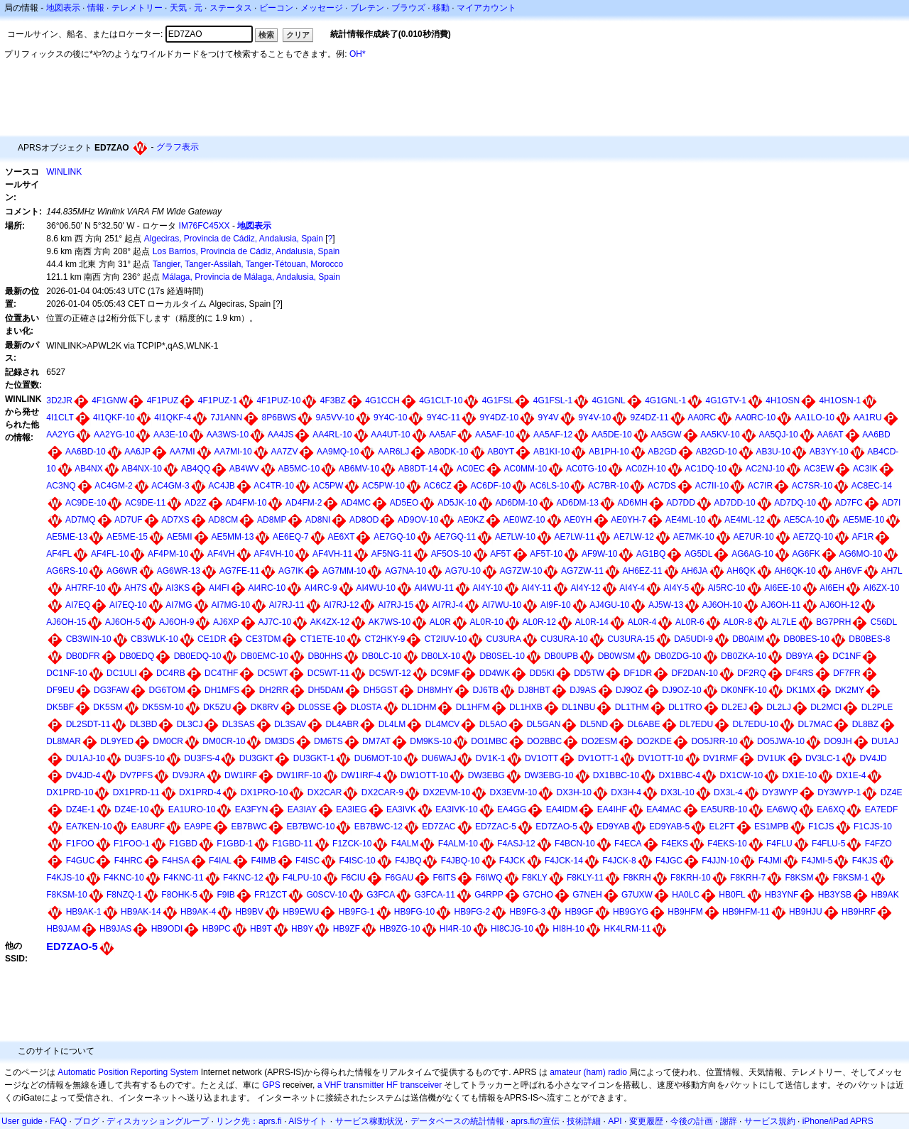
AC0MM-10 (526, 469)
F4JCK (512, 861)
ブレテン (367, 8)
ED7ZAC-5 (495, 826)
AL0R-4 (642, 622)
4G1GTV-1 (726, 400)
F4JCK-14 (564, 861)
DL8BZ (865, 724)
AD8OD (364, 520)
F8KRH (637, 878)
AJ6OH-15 (66, 622)
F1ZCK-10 (351, 844)
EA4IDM (562, 809)
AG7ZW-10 (521, 571)
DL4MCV (442, 724)
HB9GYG (630, 912)
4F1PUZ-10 (278, 400)
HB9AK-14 (141, 912)
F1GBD (183, 844)
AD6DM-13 (578, 503)
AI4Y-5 (677, 588)
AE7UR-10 (753, 537)
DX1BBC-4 (680, 775)
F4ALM (405, 844)
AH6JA (694, 571)
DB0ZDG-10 (678, 656)
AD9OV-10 (418, 520)
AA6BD (876, 435)
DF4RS (799, 673)
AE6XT (340, 537)
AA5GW (666, 435)
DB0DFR (83, 656)
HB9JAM (63, 929)
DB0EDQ (136, 656)
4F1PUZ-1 (217, 400)
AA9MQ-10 (338, 452)
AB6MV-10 (359, 469)
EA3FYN (251, 809)
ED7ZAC (438, 826)
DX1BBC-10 (616, 775)
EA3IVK (401, 809)
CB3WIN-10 (88, 639)
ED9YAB (613, 826)
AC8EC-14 (871, 486)
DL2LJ (778, 707)
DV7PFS (136, 775)
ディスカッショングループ (158, 1121)
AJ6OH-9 (176, 622)
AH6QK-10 (795, 571)
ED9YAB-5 (669, 826)
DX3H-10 (574, 792)
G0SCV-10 (326, 895)
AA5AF (442, 435)
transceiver (421, 1085)
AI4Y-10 (488, 588)
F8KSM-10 (66, 895)
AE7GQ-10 (394, 537)
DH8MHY (435, 690)
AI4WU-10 (375, 588)
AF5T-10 (546, 554)
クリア (298, 35)
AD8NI (317, 520)
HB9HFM (685, 912)
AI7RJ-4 (447, 605)
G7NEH (587, 895)
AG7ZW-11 (582, 571)
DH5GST (380, 690)
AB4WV (244, 469)
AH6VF (848, 571)
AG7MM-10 (344, 571)
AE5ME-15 (127, 537)
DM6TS (328, 741)
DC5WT (273, 673)
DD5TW (589, 673)
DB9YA (798, 656)
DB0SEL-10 (502, 656)
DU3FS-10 (144, 758)
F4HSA (176, 861)
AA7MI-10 (232, 452)
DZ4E (892, 792)
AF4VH (221, 554)
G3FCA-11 (434, 895)
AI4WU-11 (433, 588)
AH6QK (741, 571)
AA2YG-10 (114, 435)
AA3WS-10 (228, 435)
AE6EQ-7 (291, 537)
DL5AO (493, 724)
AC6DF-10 (491, 486)
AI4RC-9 (321, 588)
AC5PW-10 (383, 486)
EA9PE (198, 826)
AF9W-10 (599, 554)
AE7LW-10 (515, 537)
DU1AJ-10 (85, 758)
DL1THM (632, 707)
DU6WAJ (438, 758)
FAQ (58, 1121)
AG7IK (290, 571)
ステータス (230, 8)
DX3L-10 (677, 792)
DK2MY (849, 690)
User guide (22, 1121)
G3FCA (380, 895)
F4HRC (128, 861)
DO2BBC (544, 741)
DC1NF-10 (66, 673)
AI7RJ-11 (287, 605)
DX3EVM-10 (514, 792)
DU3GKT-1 (314, 758)
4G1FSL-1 (552, 400)
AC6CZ (438, 486)
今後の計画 (691, 1121)
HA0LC (686, 895)
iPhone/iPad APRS (837, 1121)
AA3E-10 (170, 435)
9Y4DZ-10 (498, 417)
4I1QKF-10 (114, 417)
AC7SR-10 (812, 486)
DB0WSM (617, 656)
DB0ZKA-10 (743, 656)
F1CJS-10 (873, 826)
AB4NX (88, 469)
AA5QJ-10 (778, 435)
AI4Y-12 (585, 588)
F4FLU (779, 844)
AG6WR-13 (178, 571)
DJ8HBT (534, 690)
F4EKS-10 (726, 844)
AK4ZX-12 (329, 622)
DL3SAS (238, 724)
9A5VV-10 (335, 417)
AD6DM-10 (517, 503)
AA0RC (701, 417)
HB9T (261, 929)
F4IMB (263, 861)
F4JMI (770, 861)
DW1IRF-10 (298, 775)
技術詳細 (584, 1121)
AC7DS (662, 486)
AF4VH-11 (332, 554)
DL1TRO (685, 707)
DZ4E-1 (80, 809)
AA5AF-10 (494, 435)
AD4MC (356, 503)
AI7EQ (77, 605)
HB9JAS (115, 929)
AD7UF (128, 520)
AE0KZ (470, 520)
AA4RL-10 (332, 435)
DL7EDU (696, 724)
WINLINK (64, 172)
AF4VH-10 (273, 554)
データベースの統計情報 (457, 1121)
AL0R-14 (592, 622)
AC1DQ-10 (705, 469)
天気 (178, 8)
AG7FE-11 (239, 571)
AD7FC (849, 503)
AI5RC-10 (727, 588)
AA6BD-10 (85, 452)
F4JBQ (408, 861)
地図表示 (63, 8)
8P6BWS (279, 417)
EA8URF (148, 826)
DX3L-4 (728, 792)
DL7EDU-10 (756, 724)
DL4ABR (342, 724)
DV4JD (873, 758)
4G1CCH (382, 400)
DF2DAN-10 (695, 673)
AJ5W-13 (665, 605)
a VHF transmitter (350, 1085)
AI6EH (832, 588)
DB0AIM (748, 639)
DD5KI (542, 673)
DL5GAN (543, 724)
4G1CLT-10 (440, 400)
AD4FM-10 (245, 503)
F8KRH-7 (748, 878)
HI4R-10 (456, 929)
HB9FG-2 (472, 912)
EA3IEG (351, 809)
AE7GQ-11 (456, 537)
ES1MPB (771, 826)
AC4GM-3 (170, 486)
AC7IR (760, 486)
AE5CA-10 (804, 520)
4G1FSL (498, 400)
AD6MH (633, 503)
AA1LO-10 (814, 417)
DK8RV (265, 707)
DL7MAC (815, 724)
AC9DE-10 (85, 503)
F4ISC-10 (357, 861)
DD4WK (494, 673)
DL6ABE (643, 724)
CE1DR (212, 639)
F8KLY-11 (585, 878)
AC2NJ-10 (765, 469)
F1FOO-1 (132, 844)
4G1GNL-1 (665, 400)
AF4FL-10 (110, 554)
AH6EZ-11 (642, 571)
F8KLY (535, 878)
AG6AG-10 (752, 554)
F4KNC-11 (183, 878)
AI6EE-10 (782, 588)
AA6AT (830, 435)
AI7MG (178, 605)
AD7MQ (80, 520)
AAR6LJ (393, 452)
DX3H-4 (626, 792)
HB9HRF (859, 912)
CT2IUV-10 (446, 639)
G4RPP (489, 895)
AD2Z (196, 503)
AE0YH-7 (628, 520)
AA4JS (281, 435)
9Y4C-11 (443, 417)
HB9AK (884, 895)
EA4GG (511, 809)
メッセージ (321, 8)
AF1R (863, 537)
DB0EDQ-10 (198, 656)
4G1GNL (608, 400)
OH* (357, 54)
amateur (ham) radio (588, 1072)
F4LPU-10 (302, 878)
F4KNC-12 (243, 878)
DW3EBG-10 (548, 775)
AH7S (135, 588)
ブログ (86, 1121)
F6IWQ (489, 878)
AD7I (891, 503)
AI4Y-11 (536, 588)
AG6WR (122, 571)
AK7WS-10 (389, 622)
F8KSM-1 (851, 878)
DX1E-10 (799, 775)
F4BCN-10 (575, 844)
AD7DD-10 (735, 503)
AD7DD (680, 503)
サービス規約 (769, 1121)
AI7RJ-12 (341, 605)
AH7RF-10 (85, 588)
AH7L (892, 571)
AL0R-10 (487, 622)
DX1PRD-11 (136, 792)
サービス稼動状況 (369, 1121)
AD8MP (271, 520)
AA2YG (60, 435)
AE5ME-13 (66, 537)
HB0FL (732, 895)
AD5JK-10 (457, 503)
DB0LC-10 (381, 656)
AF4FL (59, 554)
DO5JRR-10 (714, 741)
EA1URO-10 (192, 809)
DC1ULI (122, 673)
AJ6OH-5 (122, 622)
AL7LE (784, 622)
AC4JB (221, 486)
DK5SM (107, 707)
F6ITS (445, 878)
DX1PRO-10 (264, 792)
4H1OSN (783, 400)
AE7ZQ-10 (813, 537)
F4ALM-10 (458, 844)
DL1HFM (473, 707)
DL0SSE (314, 707)
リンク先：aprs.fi (249, 1121)
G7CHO (538, 895)
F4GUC (80, 861)
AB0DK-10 (448, 452)
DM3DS (280, 741)
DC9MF (444, 673)
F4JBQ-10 (460, 861)
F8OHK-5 (179, 895)
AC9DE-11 (145, 503)
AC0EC (471, 469)
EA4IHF (612, 809)
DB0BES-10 (806, 639)
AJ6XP (226, 622)
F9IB (225, 895)
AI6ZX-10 (882, 588)
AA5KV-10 (719, 435)
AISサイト (307, 1121)
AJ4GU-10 (609, 605)
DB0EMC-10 (264, 656)
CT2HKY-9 (384, 639)
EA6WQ (782, 809)
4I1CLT (59, 417)
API (614, 1121)
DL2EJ (734, 707)
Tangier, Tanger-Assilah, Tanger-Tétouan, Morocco (248, 264)
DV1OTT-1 (598, 758)
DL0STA (365, 707)
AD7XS (175, 520)
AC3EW (819, 469)
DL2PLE (877, 707)
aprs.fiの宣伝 (535, 1121)
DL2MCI (826, 707)
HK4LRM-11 (627, 929)
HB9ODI (167, 929)
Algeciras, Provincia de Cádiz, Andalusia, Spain (233, 239)
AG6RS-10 (66, 571)
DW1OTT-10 (424, 775)
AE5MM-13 (232, 537)
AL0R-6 (689, 622)
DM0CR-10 (223, 741)
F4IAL (220, 861)
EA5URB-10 (724, 809)
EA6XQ (831, 809)
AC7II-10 (712, 486)
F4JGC (668, 861)
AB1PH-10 (609, 452)
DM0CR (168, 741)
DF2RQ (751, 673)
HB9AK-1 (84, 912)
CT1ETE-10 (322, 639)
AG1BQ (650, 554)
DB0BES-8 (869, 639)
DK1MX (800, 690)
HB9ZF (346, 929)
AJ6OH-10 (722, 605)
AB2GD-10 (716, 452)
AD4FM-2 (303, 503)
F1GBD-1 (235, 844)
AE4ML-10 (685, 520)
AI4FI (219, 588)
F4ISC (307, 861)
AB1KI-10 (551, 452)
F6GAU (399, 878)
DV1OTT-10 (660, 758)
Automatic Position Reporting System (128, 1072)
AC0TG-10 (586, 469)
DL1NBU (578, 707)
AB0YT (500, 452)
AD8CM (223, 520)
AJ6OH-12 (839, 605)
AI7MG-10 (230, 605)
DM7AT (376, 741)
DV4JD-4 (83, 775)
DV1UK (772, 758)
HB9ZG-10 (399, 929)
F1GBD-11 (292, 844)
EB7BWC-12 (378, 826)
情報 (95, 8)
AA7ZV (284, 452)
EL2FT (722, 826)
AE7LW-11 (574, 537)
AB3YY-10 (829, 452)
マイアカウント (486, 8)
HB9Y (302, 929)
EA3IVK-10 (456, 809)
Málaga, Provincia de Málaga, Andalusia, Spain (251, 277)
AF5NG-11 (391, 554)
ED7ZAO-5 (556, 826)
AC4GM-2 (113, 486)
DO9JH (837, 741)
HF (392, 1085)
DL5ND (594, 724)
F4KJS (865, 861)
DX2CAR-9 (382, 792)
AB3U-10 (773, 452)
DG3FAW (111, 690)
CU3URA (503, 639)
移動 (441, 8)
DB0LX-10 (440, 656)
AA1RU (868, 417)
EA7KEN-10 (89, 826)
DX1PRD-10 (69, 792)
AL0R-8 (737, 622)
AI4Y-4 (632, 588)
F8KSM (799, 878)
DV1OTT (541, 758)
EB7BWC (249, 826)
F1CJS (821, 826)
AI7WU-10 (501, 605)
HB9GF (579, 912)
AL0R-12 (539, 622)
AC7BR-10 (608, 486)
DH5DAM (325, 690)
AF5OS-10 (451, 554)
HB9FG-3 (528, 912)
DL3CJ (190, 724)
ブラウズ (408, 8)
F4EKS (674, 844)
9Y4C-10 (390, 417)
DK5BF (60, 707)
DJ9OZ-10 (681, 690)
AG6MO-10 (861, 554)
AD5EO (404, 503)
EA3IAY (302, 809)
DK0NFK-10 (744, 690)
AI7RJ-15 (395, 605)
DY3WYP (780, 792)
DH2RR (273, 690)
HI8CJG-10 (512, 929)
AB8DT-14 (417, 469)
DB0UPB (561, 656)
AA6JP (137, 452)
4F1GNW (109, 400)
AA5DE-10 (612, 435)
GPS (271, 1085)
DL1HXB (526, 707)
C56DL (884, 622)
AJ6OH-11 (780, 605)
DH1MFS (222, 690)
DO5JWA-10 (781, 741)
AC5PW (328, 486)
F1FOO (80, 844)
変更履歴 (646, 1121)
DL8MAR (63, 741)
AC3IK (865, 469)
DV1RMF (720, 758)
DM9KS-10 (431, 741)
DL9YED (117, 741)
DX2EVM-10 (447, 792)
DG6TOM (167, 690)
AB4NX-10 (141, 469)
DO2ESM (600, 741)
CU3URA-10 (564, 639)
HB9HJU (805, 912)
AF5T (500, 554)
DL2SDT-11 (88, 724)
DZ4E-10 (131, 809)
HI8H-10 (568, 929)
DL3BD (144, 724)
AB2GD (662, 452)
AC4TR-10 (274, 486)
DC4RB (170, 673)
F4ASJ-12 (516, 844)
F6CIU (353, 878)
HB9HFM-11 (746, 912)
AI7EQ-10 (128, 605)
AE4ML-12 (744, 520)
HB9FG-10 (414, 912)
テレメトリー (137, 8)
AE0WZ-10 (524, 520)
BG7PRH (833, 622)
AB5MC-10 (299, 469)
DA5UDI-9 (693, 639)
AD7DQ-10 (795, 503)
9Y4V (548, 417)
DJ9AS (583, 690)
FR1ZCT (270, 895)
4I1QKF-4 (172, 417)
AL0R (440, 622)
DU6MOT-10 (378, 758)
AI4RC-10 (266, 588)
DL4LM (392, 724)
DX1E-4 (851, 775)
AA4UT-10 (390, 435)
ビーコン (276, 8)
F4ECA (628, 844)
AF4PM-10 (168, 554)
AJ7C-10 (274, 622)
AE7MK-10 (693, 537)
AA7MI (182, 452)
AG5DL (698, 554)
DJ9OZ (629, 690)
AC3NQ (60, 486)
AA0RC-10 (755, 417)
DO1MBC (489, 741)
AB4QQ (195, 469)
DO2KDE (654, 741)
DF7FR (847, 673)
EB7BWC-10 (310, 826)
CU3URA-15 (631, 639)
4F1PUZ (163, 400)
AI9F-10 (555, 605)
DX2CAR (324, 792)
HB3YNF (781, 895)
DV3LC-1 (822, 758)
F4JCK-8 (619, 861)
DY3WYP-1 (839, 792)
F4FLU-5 (828, 844)
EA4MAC (663, 809)
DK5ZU (217, 707)
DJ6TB (485, 690)
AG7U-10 (463, 571)
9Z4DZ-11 (650, 417)
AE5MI (179, 537)
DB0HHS (324, 656)
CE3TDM (263, 639)
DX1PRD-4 (200, 792)
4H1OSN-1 (840, 400)
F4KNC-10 (124, 878)
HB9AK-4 (198, 912)
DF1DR (638, 673)
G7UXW (637, 895)
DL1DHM (418, 707)
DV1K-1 (491, 758)
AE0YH (578, 520)
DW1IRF (240, 775)
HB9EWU (301, 912)
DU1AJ (884, 741)
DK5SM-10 (163, 707)
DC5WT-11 (328, 673)
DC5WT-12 (389, 673)
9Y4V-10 (594, 417)
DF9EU (60, 690)
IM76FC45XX (204, 226)
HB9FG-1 (357, 912)
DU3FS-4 (201, 758)
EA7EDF (881, 809)
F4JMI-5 (816, 861)
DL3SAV (290, 724)
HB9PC (216, 929)
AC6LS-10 (549, 486)
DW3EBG (486, 775)
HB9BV (249, 912)
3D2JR (59, 400)
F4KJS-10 (65, 878)
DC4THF (221, 673)
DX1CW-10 (741, 775)
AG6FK (806, 554)
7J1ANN (227, 417)
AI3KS (177, 588)
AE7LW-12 (634, 537)
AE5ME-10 (863, 520)
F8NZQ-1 (124, 895)
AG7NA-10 (405, 571)
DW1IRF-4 (361, 775)
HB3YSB (834, 895)
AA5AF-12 (552, 435)
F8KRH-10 (690, 878)
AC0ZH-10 (646, 469)
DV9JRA (189, 775)
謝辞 (728, 1121)
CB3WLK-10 (154, 639)
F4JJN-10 (720, 861)
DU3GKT (256, 758)
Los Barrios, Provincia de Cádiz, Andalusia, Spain (246, 251)
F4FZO (878, 844)
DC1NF (846, 656)
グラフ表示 (177, 147)
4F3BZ (333, 400)
